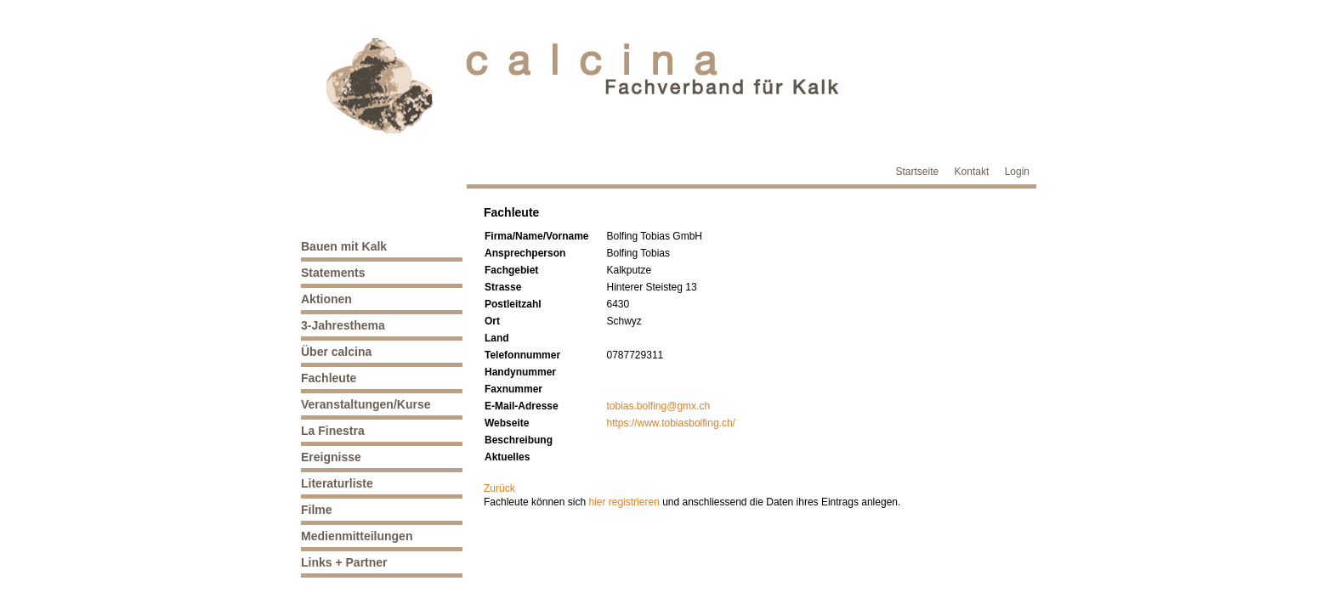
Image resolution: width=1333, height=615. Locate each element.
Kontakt (972, 172)
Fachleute (328, 378)
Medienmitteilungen (356, 536)
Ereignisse (331, 457)
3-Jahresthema (343, 325)
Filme (316, 509)
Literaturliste (337, 483)
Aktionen (326, 299)
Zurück (499, 488)
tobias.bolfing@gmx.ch (659, 406)
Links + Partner (344, 562)
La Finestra (333, 430)
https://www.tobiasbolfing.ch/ (671, 423)
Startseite (917, 172)
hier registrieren (623, 502)
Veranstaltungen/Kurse (366, 404)
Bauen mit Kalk (344, 246)
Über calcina (336, 351)
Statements (333, 272)
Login (1017, 172)
